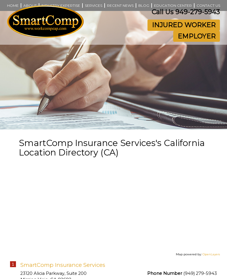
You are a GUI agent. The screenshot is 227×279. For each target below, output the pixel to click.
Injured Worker (183, 25)
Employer (196, 36)
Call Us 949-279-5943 (186, 12)
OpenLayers (211, 254)
